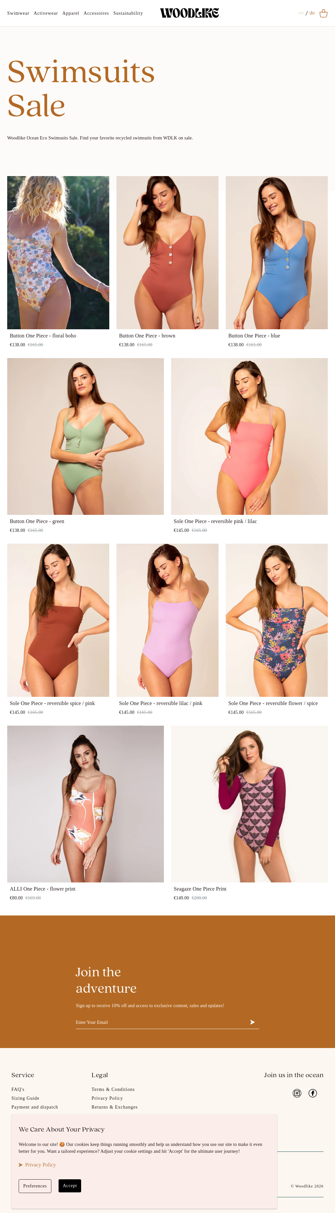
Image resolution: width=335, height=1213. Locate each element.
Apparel (70, 13)
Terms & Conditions (113, 1089)
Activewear (46, 13)
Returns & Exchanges (115, 1107)
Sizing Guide (25, 1098)
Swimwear (18, 13)
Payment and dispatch (34, 1107)
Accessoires (96, 13)
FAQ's (18, 1089)
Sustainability (128, 13)
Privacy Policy (107, 1098)
